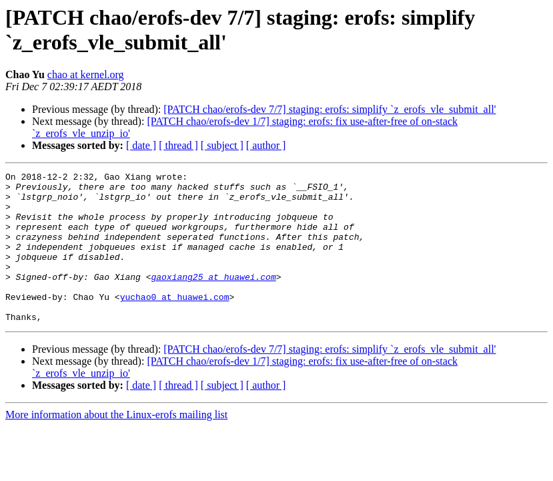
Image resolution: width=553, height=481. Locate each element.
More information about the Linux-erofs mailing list (116, 444)
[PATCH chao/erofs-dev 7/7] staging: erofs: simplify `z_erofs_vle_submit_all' (329, 109)
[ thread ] (178, 145)
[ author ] (266, 145)
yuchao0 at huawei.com (174, 323)
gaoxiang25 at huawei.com (213, 299)
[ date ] (141, 145)
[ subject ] (222, 145)
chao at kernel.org (85, 74)
